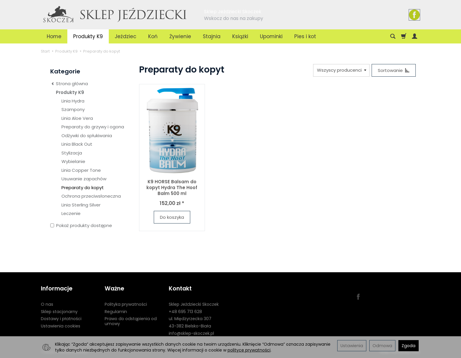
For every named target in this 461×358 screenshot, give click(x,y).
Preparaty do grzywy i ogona (92, 127)
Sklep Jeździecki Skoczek (194, 304)
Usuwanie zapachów (83, 179)
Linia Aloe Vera (77, 118)
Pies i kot (305, 36)
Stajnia (212, 36)
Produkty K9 (88, 36)
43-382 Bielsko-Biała (190, 326)
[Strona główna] (115, 14)
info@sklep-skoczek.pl (191, 333)
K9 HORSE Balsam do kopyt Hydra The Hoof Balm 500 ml (171, 188)
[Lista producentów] (341, 70)
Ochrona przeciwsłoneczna (91, 196)
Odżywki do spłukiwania (86, 135)
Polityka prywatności (126, 304)
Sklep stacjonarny (59, 312)
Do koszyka (172, 217)
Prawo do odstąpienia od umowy (131, 321)
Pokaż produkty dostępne (81, 225)
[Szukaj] (392, 36)
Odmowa (382, 346)
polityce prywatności (249, 350)
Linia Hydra (72, 101)
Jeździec (125, 36)
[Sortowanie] (394, 70)
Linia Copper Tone (81, 170)
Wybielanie (73, 161)
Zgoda (408, 346)
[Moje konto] (414, 36)
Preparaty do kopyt (82, 187)
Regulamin (116, 312)
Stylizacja (71, 153)
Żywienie (180, 36)
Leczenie (71, 213)
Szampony (73, 109)
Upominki (271, 36)
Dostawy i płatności (61, 319)
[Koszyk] (403, 36)
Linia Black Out (76, 144)
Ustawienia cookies (60, 326)
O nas (47, 304)
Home (54, 36)
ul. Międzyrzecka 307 (190, 319)
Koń (153, 36)
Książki (240, 36)
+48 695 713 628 (185, 312)
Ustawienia (351, 346)
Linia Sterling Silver (81, 205)
